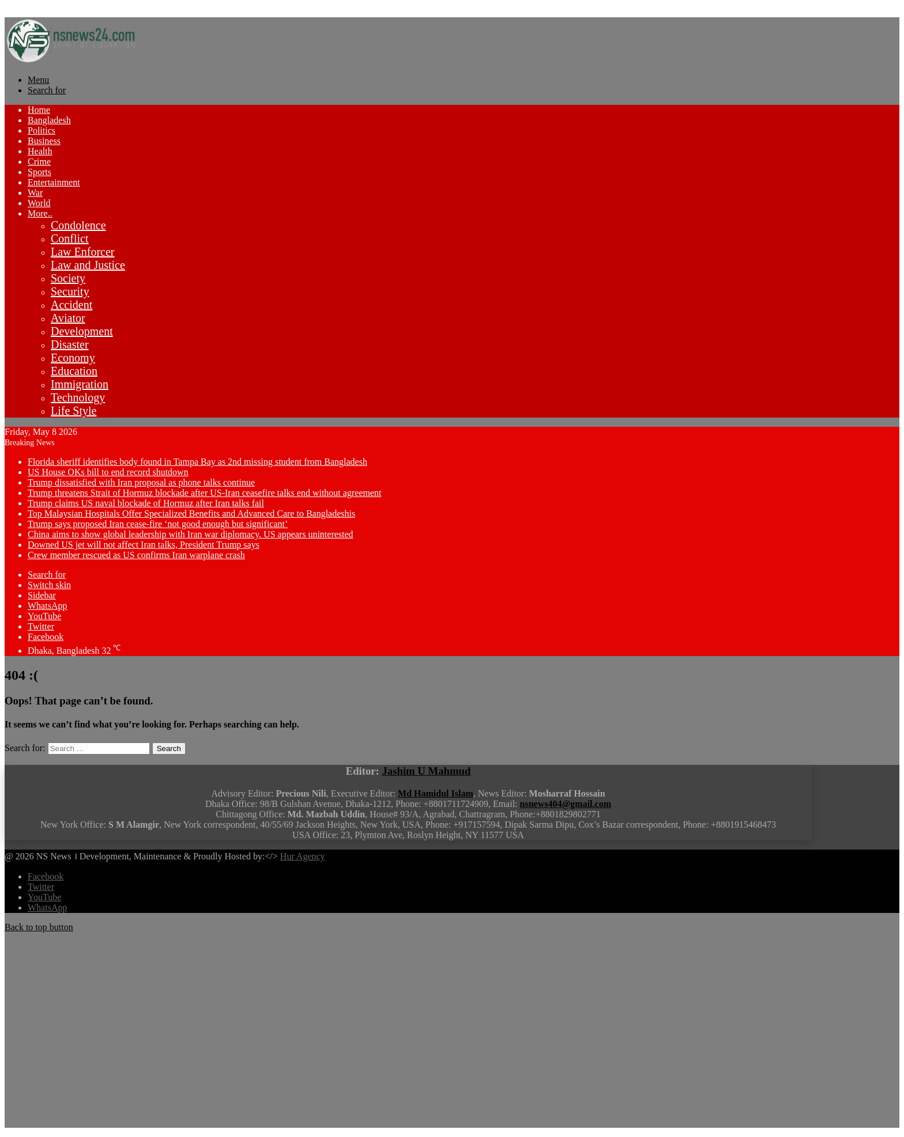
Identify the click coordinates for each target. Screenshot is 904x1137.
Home (39, 110)
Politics (41, 130)
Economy (73, 357)
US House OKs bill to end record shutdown (108, 472)
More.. (40, 213)
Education (74, 371)
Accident (71, 304)
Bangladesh (49, 120)
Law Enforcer (83, 251)
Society (68, 278)
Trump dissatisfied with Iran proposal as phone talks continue (141, 482)
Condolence (78, 225)
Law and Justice (88, 265)
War (35, 193)
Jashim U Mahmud (426, 771)
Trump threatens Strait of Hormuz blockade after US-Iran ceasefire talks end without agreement (204, 493)
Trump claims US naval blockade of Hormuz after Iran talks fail (146, 503)
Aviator (68, 318)
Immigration (79, 384)
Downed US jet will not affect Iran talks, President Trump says (143, 544)
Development (82, 331)
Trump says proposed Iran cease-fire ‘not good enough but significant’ (158, 524)
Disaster (70, 344)
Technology (78, 397)
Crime (39, 161)
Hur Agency (302, 856)
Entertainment (54, 182)
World (39, 203)
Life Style (73, 410)
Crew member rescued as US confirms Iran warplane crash (136, 555)
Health (40, 151)
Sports (39, 172)
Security (70, 291)
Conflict (70, 238)
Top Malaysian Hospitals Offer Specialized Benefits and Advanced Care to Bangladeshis (191, 513)
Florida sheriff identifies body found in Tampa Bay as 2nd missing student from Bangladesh (197, 462)
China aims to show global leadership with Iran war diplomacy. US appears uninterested (190, 534)
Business (44, 141)
